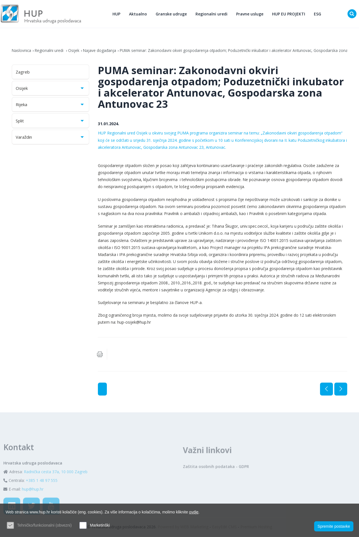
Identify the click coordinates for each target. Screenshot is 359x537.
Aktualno (138, 14)
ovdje (193, 512)
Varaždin (50, 138)
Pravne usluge (250, 14)
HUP (117, 14)
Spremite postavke (333, 526)
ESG (317, 14)
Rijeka (50, 105)
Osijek (74, 51)
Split (50, 121)
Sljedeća (340, 389)
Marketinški (100, 525)
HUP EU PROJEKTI (288, 14)
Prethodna (326, 389)
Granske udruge (171, 14)
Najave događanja (101, 51)
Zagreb (23, 73)
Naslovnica (22, 51)
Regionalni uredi (212, 14)
